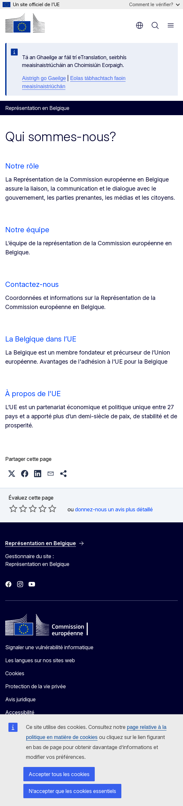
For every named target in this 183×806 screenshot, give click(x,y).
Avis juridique (20, 699)
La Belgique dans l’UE (40, 339)
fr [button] (139, 25)
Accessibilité (19, 712)
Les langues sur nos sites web (40, 660)
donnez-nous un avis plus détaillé (114, 509)
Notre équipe (27, 229)
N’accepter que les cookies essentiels (72, 791)
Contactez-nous (32, 284)
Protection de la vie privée (35, 686)
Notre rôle (22, 166)
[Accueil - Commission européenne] (25, 23)
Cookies (14, 673)
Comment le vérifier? (154, 4)
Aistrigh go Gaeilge (44, 78)
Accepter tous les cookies (59, 774)
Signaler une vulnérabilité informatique (49, 647)
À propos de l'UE (33, 393)
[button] (11, 473)
